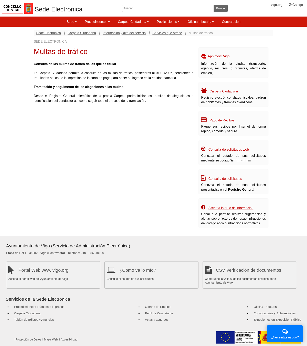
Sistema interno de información (231, 208)
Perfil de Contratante (159, 313)
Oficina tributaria (200, 21)
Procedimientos (97, 21)
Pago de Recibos (222, 120)
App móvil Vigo (218, 56)
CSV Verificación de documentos (248, 270)
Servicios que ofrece (167, 33)
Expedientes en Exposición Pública (277, 319)
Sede (71, 21)
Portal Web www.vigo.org (43, 270)
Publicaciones (168, 21)
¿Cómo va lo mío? (138, 270)
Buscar (220, 8)
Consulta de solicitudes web (228, 149)
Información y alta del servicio (124, 33)
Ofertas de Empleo (158, 306)
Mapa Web (51, 339)
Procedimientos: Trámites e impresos (39, 306)
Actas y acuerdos (156, 319)
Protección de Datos (28, 339)
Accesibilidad (69, 339)
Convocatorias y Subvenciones (275, 313)
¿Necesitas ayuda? (285, 333)
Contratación (231, 21)
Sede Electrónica (58, 9)
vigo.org (277, 5)
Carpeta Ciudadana (133, 21)
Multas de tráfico (201, 33)
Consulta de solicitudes (225, 178)
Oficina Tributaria (265, 306)
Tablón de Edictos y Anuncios (34, 319)
